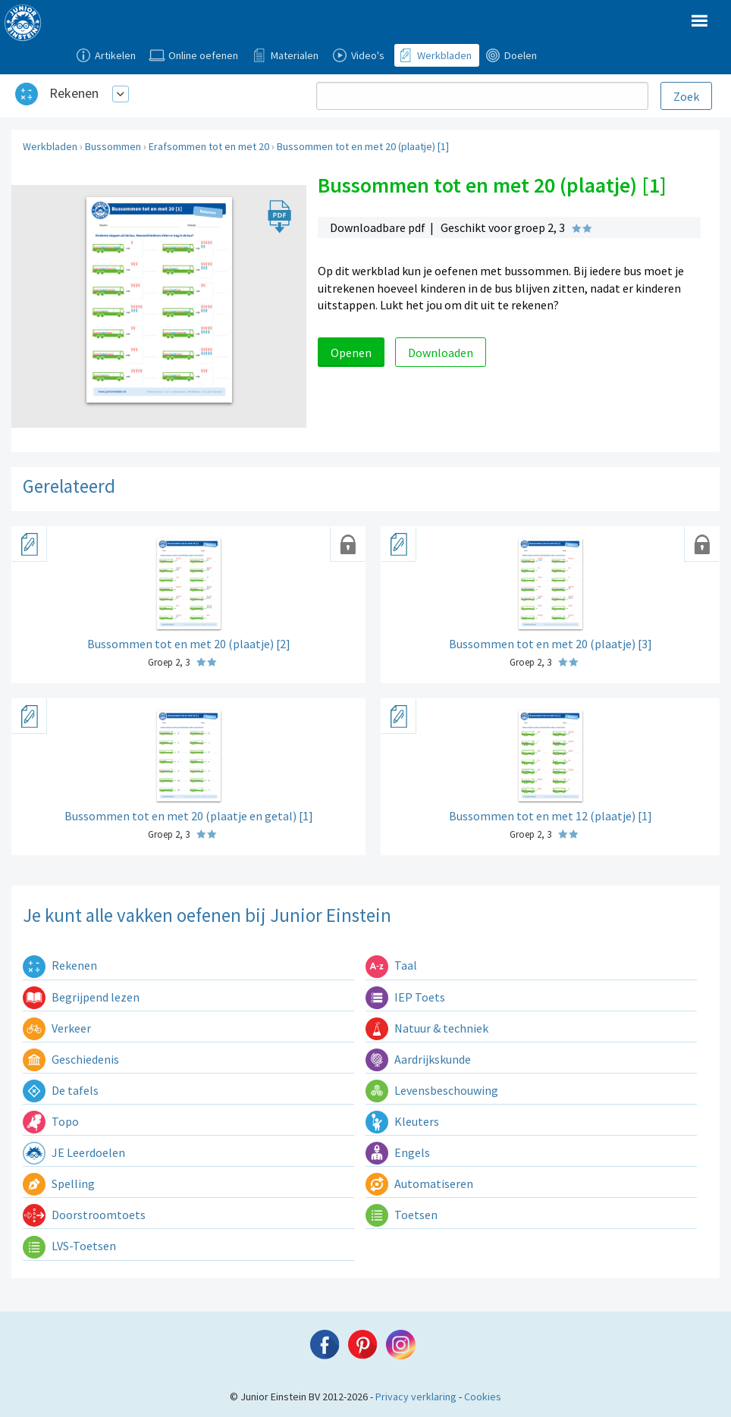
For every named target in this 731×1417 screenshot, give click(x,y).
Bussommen (113, 146)
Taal (391, 965)
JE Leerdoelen (74, 1152)
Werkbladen (50, 146)
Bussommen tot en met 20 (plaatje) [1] (363, 146)
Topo (51, 1121)
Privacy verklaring (415, 1396)
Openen (351, 352)
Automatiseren (419, 1183)
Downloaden (440, 352)
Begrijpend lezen (81, 997)
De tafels (61, 1090)
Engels (398, 1152)
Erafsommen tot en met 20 (209, 146)
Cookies (482, 1396)
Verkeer (57, 1028)
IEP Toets (405, 997)
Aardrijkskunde (418, 1059)
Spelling (59, 1183)
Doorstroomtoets (84, 1214)
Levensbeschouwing (432, 1090)
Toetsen (402, 1214)
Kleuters (402, 1121)
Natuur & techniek (427, 1028)
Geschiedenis (71, 1059)
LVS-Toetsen (69, 1245)
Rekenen (74, 93)
